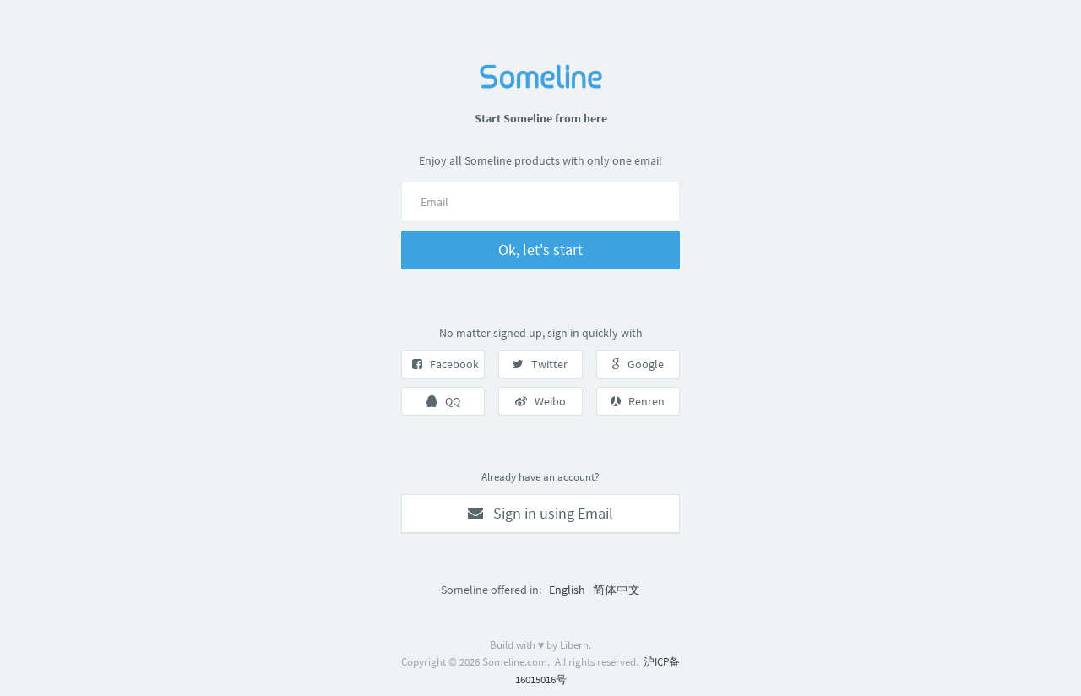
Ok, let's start (540, 249)
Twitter (540, 364)
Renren (638, 401)
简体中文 (616, 589)
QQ (443, 401)
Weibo (540, 401)
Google (637, 364)
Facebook (445, 364)
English (567, 589)
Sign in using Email (540, 513)
